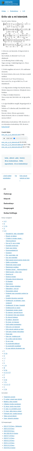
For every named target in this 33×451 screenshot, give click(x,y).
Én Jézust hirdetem (12, 317)
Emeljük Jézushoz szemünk (14, 298)
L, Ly (5, 365)
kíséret (22, 158)
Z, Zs (5, 389)
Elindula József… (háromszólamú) (16, 269)
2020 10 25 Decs (9, 428)
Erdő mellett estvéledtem (13, 324)
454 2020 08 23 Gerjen (11, 433)
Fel (16, 176)
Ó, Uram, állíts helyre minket (12, 411)
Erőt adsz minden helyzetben (15, 331)
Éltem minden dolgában (13, 286)
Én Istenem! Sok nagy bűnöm (15, 315)
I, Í (4, 358)
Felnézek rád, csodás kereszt (13, 413)
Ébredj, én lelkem (11, 236)
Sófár (21, 161)
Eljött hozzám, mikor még (14, 272)
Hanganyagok (9, 208)
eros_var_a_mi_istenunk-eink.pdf (12, 147)
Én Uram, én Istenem (12, 322)
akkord (11, 158)
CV (5, 189)
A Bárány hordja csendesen (12, 404)
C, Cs (5, 226)
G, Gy (5, 353)
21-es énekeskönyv (21, 164)
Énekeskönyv (14, 11)
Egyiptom (9, 253)
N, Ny (5, 370)
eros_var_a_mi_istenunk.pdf (10, 142)
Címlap (4, 11)
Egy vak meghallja (11, 257)
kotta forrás (5, 127)
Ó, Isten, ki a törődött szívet (12, 409)
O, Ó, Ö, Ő (7, 372)
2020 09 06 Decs (9, 431)
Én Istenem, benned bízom (14, 312)
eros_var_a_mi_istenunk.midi (11, 134)
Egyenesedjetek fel (12, 250)
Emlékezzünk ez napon (13, 308)
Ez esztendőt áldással (13, 343)
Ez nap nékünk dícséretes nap (15, 348)
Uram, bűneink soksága (11, 418)
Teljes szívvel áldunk (10, 416)
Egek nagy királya (11, 248)
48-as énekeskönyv (11, 161)
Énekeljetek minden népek (14, 310)
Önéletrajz (8, 194)
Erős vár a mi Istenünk (13, 327)
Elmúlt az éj (9, 274)
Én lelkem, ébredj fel (12, 319)
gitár (17, 158)
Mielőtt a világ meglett (10, 401)
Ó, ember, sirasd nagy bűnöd (13, 399)
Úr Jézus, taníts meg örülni (12, 406)
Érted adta (9, 334)
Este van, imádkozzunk (13, 336)
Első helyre (9, 284)
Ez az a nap (9, 341)
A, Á (5, 221)
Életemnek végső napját (13, 265)
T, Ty (5, 382)
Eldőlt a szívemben (12, 262)
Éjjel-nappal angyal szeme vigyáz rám (17, 260)
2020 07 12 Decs (9, 438)
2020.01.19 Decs (9, 440)
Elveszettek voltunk (12, 291)
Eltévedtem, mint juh (12, 288)
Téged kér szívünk (9, 397)
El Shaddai (9, 281)
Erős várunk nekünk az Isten (24, 178)
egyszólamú (9, 164)
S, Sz (5, 380)
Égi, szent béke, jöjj (12, 255)
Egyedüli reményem (12, 245)
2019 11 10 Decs (9, 443)
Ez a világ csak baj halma (14, 339)
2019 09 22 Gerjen (9, 448)
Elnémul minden (11, 276)
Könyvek (7, 199)
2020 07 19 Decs (9, 436)
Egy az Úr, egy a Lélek (13, 243)
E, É (24, 11)
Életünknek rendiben (12, 267)
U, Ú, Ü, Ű (7, 384)
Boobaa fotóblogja (10, 213)
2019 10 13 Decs (9, 445)
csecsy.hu (8, 2)
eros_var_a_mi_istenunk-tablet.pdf (12, 144)
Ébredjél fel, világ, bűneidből (14, 233)
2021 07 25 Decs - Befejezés (13, 426)
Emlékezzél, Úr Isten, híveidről (15, 305)
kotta (6, 158)
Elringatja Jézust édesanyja (14, 279)
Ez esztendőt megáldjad (13, 346)
